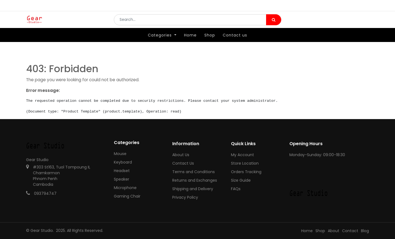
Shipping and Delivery (192, 189)
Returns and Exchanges (194, 180)
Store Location (245, 163)
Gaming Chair (127, 196)
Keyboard (123, 162)
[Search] (273, 23)
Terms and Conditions (193, 172)
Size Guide (241, 180)
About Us (180, 155)
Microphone (125, 187)
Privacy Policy (185, 197)
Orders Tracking (246, 172)
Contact (350, 231)
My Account (242, 155)
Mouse (120, 153)
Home (307, 231)
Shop (320, 231)
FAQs (236, 189)
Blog (365, 231)
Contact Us (183, 163)
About (333, 231)
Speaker (121, 179)
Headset (122, 170)
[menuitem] (190, 43)
